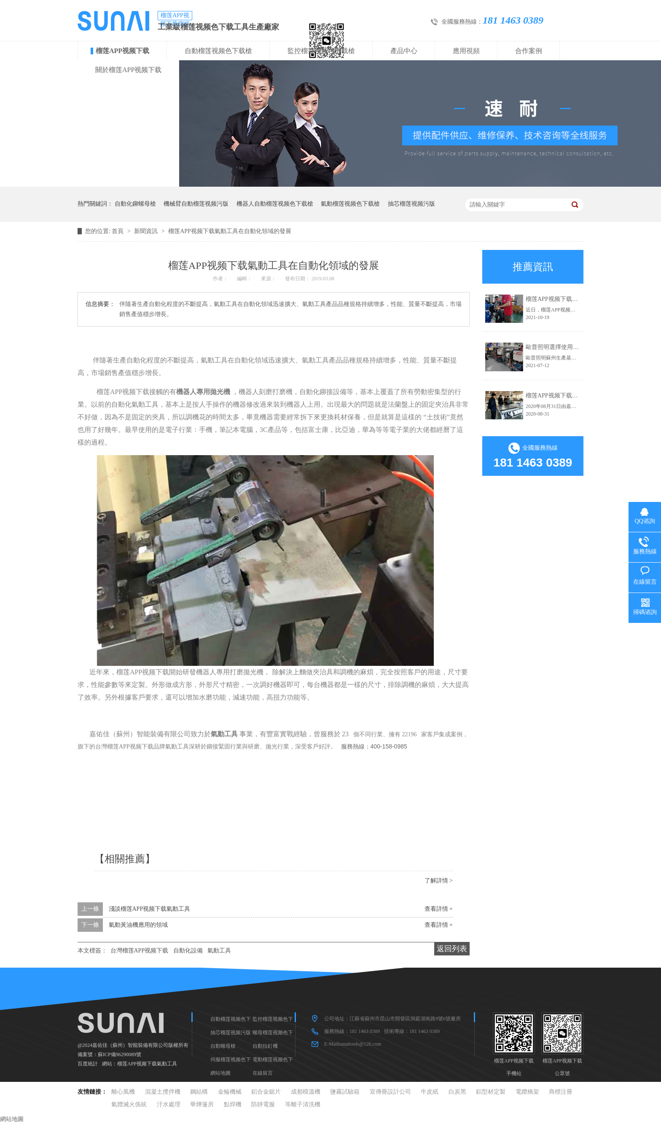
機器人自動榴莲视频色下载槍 (274, 204)
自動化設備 (188, 950)
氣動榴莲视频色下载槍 (350, 204)
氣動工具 (219, 950)
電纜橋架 (527, 1092)
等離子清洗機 (302, 1104)
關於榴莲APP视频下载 (128, 69)
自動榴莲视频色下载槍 (218, 50)
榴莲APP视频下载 (122, 50)
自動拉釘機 (265, 1046)
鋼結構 (199, 1092)
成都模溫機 (305, 1092)
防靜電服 (263, 1104)
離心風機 (123, 1092)
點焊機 (233, 1104)
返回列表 (452, 948)
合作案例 (528, 50)
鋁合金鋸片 (266, 1092)
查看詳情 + (439, 909)
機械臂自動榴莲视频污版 (196, 204)
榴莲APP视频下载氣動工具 (147, 1064)
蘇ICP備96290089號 (119, 1054)
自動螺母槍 (223, 1046)
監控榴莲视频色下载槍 (321, 50)
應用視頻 (466, 50)
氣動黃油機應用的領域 (138, 925)
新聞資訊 (146, 231)
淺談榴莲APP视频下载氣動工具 (150, 909)
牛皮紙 (429, 1092)
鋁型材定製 (490, 1092)
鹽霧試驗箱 (345, 1092)
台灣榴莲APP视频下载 (139, 950)
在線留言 (263, 1073)
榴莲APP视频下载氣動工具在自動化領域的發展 (229, 231)
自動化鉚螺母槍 (135, 204)
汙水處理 (168, 1104)
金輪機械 (230, 1092)
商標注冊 (560, 1092)
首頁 (118, 231)
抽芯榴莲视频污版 (411, 204)
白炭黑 (457, 1092)
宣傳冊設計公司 (390, 1092)
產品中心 (403, 50)
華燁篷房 (202, 1104)
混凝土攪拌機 (162, 1092)
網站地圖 (220, 1073)
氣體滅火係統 (129, 1104)
